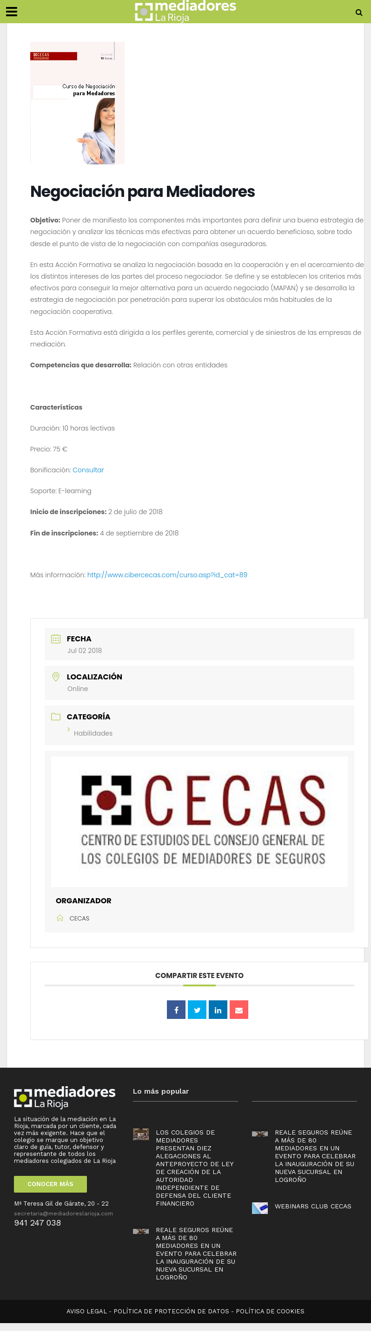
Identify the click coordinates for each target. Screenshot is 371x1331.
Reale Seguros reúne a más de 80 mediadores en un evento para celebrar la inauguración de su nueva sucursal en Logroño (196, 1253)
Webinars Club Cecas (313, 1206)
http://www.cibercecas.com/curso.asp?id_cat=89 (167, 575)
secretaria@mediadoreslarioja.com (63, 1213)
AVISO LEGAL (86, 1311)
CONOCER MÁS (50, 1184)
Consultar (88, 470)
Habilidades (90, 733)
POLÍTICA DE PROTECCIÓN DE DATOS (171, 1311)
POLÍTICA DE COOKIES (270, 1311)
